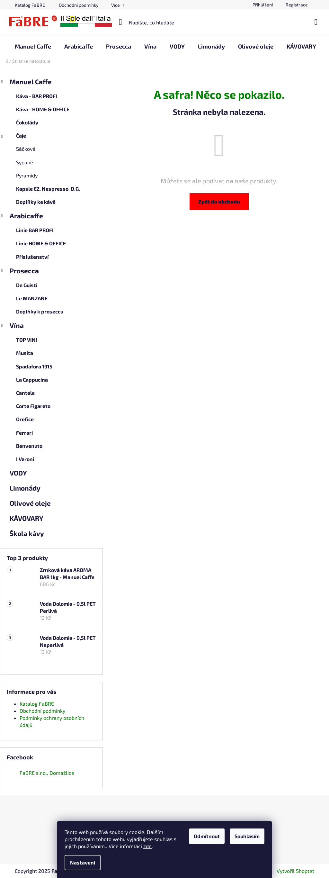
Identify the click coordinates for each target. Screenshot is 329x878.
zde (147, 846)
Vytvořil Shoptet (295, 871)
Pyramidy (27, 175)
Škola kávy (27, 533)
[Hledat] (164, 22)
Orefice (25, 419)
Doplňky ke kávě (36, 202)
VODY (19, 473)
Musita (24, 353)
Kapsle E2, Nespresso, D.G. (48, 189)
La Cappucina (32, 379)
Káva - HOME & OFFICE (42, 109)
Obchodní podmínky (78, 5)
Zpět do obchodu (219, 201)
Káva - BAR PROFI (36, 96)
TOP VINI (26, 340)
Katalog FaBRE (30, 5)
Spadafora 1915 (34, 366)
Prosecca (19, 272)
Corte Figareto (33, 406)
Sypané (24, 162)
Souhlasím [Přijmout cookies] (247, 836)
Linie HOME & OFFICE (41, 243)
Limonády (26, 488)
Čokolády (27, 122)
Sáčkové (25, 149)
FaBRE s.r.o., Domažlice (47, 773)
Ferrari (24, 433)
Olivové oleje (31, 503)
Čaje (13, 137)
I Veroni (25, 459)
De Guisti (26, 285)
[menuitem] (33, 46)
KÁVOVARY (27, 518)
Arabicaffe (21, 217)
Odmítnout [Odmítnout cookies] (207, 836)
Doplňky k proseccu (39, 311)
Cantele (25, 393)
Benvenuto (29, 446)
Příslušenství (32, 257)
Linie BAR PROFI (35, 230)
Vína (12, 326)
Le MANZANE (32, 298)
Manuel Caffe (26, 82)
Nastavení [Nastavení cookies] (82, 862)
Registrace (297, 4)
